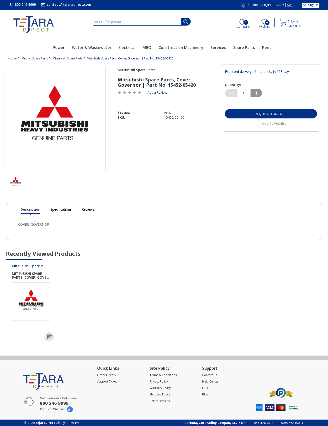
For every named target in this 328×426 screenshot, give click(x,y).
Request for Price (271, 114)
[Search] (185, 22)
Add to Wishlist (274, 123)
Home (12, 58)
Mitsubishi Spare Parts (68, 58)
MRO (147, 47)
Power (59, 47)
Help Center (210, 381)
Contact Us (209, 375)
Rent (266, 47)
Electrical (127, 47)
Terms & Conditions (163, 375)
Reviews (88, 209)
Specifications (61, 209)
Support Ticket (107, 381)
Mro (24, 58)
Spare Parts (244, 47)
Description (30, 210)
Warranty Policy (160, 388)
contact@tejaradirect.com (68, 4)
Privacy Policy (159, 381)
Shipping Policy (160, 394)
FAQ (205, 388)
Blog (205, 394)
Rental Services (160, 401)
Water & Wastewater (91, 47)
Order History (106, 375)
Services (218, 47)
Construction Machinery (181, 47)
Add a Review (157, 92)
